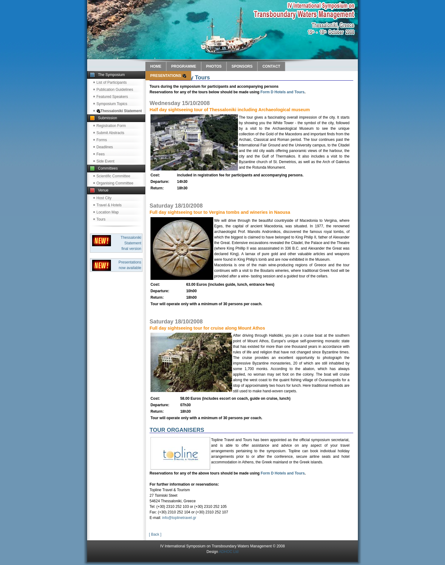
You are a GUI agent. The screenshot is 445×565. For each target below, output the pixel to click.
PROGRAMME (183, 66)
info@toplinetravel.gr (179, 518)
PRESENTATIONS (168, 76)
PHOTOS (214, 66)
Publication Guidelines (114, 89)
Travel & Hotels (109, 205)
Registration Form (111, 126)
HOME (155, 66)
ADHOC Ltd (228, 552)
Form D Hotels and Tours (282, 92)
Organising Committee (114, 183)
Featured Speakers (112, 97)
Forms (101, 140)
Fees (100, 154)
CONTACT (271, 66)
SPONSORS (241, 66)
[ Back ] (155, 534)
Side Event (105, 161)
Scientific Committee (113, 176)
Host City (104, 198)
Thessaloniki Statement (119, 111)
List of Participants (111, 82)
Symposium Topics (111, 104)
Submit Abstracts (110, 133)
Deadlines (104, 147)
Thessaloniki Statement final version (131, 243)
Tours (100, 219)
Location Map (107, 212)
